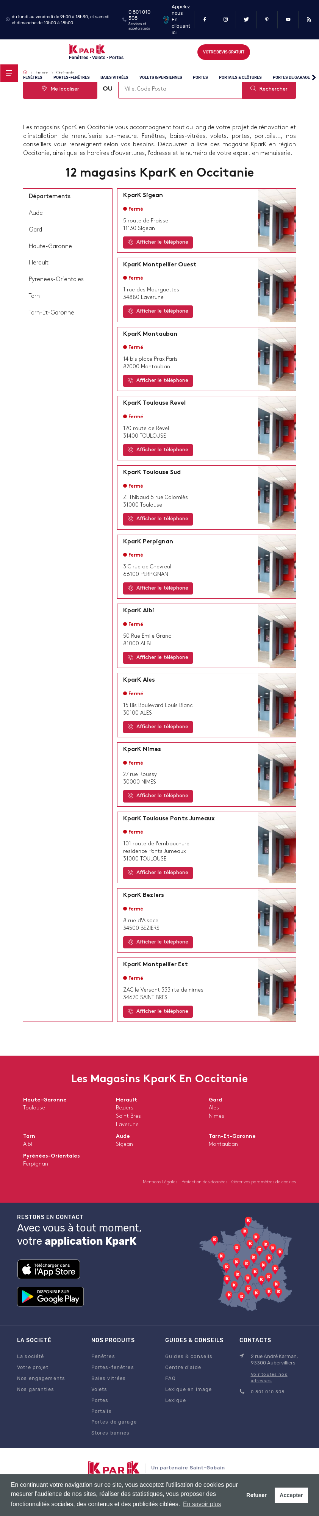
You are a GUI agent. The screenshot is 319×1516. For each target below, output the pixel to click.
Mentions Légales (160, 1182)
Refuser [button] (256, 1495)
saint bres (128, 1116)
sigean (124, 1144)
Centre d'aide (183, 1367)
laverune (127, 1125)
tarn (34, 296)
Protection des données (204, 1182)
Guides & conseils (189, 1356)
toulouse (34, 1108)
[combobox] (180, 89)
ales (214, 1108)
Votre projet (32, 1367)
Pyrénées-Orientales (51, 1156)
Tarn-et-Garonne (232, 1136)
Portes (200, 77)
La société (30, 1356)
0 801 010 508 (268, 1391)
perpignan (35, 1164)
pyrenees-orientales (56, 280)
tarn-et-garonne (51, 313)
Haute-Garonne (45, 1100)
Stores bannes (110, 1433)
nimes (216, 1116)
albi (27, 1144)
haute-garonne (50, 247)
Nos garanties (35, 1389)
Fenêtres (32, 77)
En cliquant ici (181, 26)
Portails (101, 1411)
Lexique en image (188, 1389)
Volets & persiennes (160, 77)
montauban (223, 1144)
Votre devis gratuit (223, 52)
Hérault (126, 1100)
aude (36, 213)
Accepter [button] (291, 1495)
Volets (99, 1389)
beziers (124, 1108)
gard (35, 230)
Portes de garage (291, 77)
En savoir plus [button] (202, 1504)
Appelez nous (181, 10)
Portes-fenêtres (71, 77)
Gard (215, 1100)
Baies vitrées (114, 77)
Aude (123, 1136)
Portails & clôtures (240, 77)
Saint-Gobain (207, 1468)
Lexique (175, 1400)
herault (38, 263)
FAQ (170, 1378)
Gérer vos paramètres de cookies (263, 1182)
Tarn (29, 1136)
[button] (314, 78)
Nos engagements (41, 1378)
